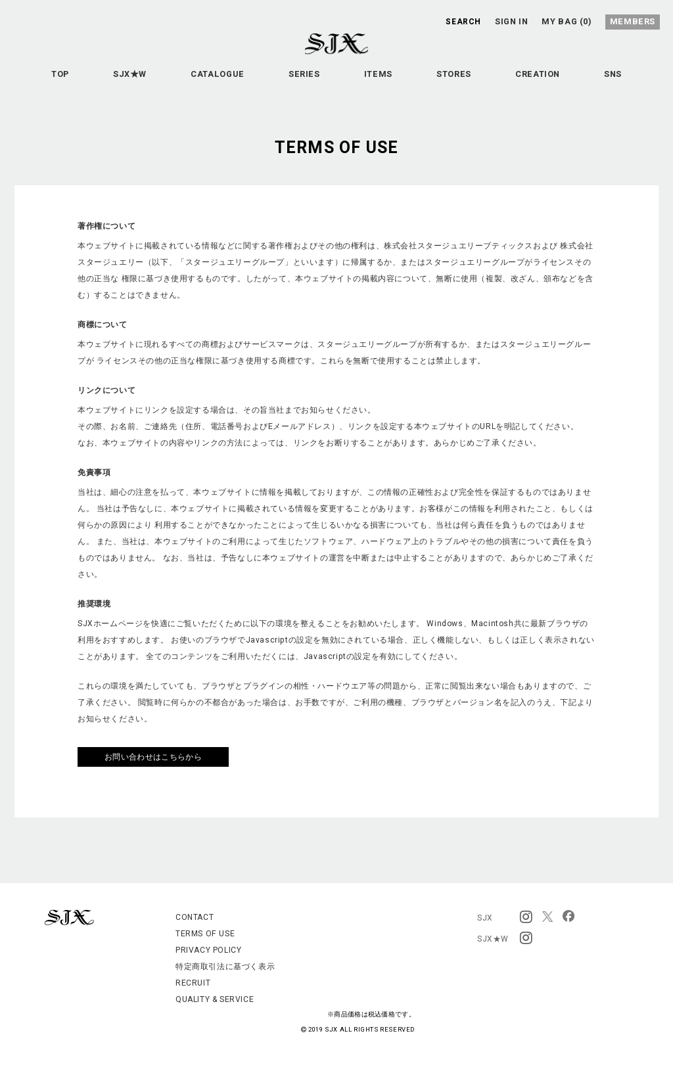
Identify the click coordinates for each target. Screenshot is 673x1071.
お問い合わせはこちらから (153, 757)
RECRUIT (192, 983)
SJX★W (147, 80)
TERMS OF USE (205, 934)
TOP (69, 80)
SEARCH (462, 21)
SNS (337, 113)
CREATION (591, 80)
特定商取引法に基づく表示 (225, 966)
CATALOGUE (241, 80)
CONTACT (194, 917)
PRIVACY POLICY (208, 950)
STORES (499, 80)
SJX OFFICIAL (326, 58)
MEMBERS (635, 21)
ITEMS (415, 80)
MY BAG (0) (569, 21)
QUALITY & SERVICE (214, 999)
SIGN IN (512, 21)
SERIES (335, 80)
